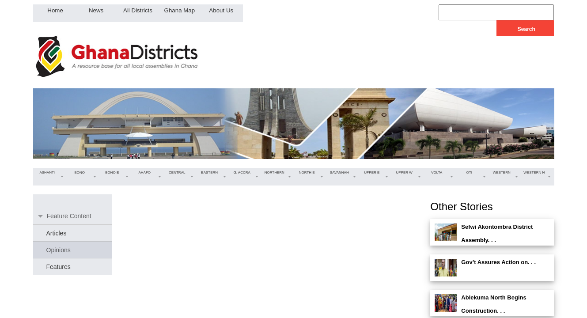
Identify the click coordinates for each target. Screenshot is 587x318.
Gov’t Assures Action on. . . (498, 262)
